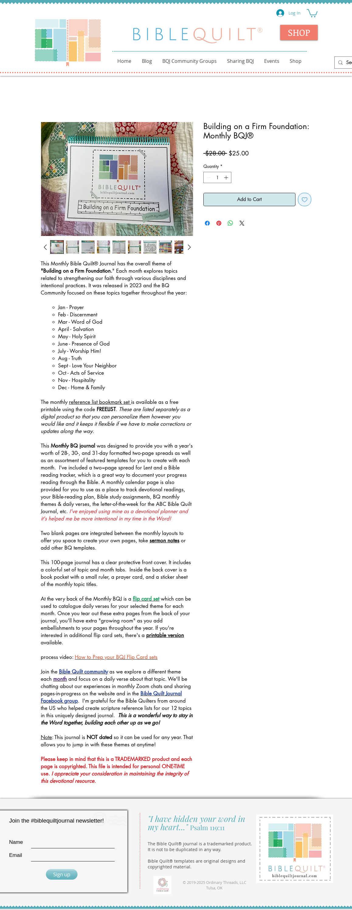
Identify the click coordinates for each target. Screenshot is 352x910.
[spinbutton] (217, 177)
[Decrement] (208, 177)
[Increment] (226, 177)
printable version (165, 635)
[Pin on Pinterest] (219, 223)
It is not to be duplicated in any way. (184, 849)
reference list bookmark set (100, 402)
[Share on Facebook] (207, 223)
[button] (312, 12)
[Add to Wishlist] (304, 199)
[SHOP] (299, 32)
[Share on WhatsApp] (230, 223)
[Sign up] (62, 874)
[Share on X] (242, 223)
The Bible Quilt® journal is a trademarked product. (200, 844)
